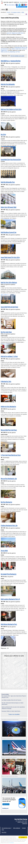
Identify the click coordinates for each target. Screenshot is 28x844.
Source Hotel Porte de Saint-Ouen (9, 307)
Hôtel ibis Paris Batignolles (8, 84)
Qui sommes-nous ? (6, 828)
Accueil (8, 12)
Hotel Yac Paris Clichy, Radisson (9, 282)
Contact (24, 828)
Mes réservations (9, 5)
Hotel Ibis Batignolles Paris (8, 182)
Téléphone (24, 823)
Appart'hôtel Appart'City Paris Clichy (10, 257)
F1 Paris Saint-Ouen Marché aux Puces (11, 455)
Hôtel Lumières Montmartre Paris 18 (10, 599)
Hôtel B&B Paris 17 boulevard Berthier (11, 61)
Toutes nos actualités (14, 714)
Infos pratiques (16, 828)
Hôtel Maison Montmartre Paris (9, 624)
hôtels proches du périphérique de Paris (10, 51)
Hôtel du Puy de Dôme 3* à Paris (9, 356)
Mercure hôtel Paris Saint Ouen (9, 430)
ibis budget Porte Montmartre (8, 574)
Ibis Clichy (3, 134)
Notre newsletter (21, 6)
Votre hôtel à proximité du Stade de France (10, 719)
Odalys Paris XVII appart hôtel (8, 207)
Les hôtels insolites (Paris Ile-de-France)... (12, 700)
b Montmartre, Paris (6, 381)
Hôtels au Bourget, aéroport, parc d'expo (10, 776)
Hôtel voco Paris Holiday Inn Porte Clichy (11, 109)
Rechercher (11, 14)
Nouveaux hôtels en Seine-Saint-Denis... (11, 711)
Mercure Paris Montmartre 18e (9, 479)
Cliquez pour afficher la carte (14, 656)
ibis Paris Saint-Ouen (6, 332)
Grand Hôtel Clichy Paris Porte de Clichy (11, 159)
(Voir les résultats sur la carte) (17, 55)
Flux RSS (4, 832)
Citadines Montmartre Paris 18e (9, 525)
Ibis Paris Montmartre (6, 502)
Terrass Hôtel (4, 551)
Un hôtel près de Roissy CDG (7, 738)
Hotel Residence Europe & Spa (8, 232)
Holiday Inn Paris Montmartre (8, 406)
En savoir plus (11, 842)
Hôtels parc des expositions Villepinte (9, 757)
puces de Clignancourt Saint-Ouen (15, 33)
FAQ (3, 829)
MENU (3, 9)
